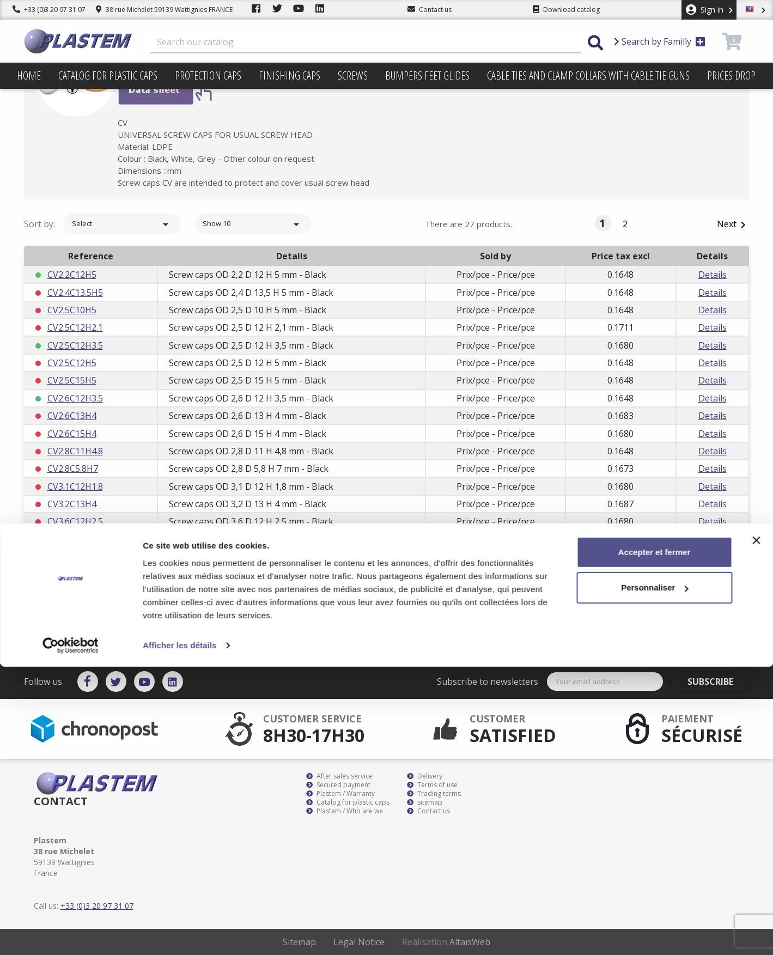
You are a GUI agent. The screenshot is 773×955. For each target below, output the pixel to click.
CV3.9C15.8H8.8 (78, 575)
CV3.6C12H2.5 (75, 521)
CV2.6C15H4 (71, 434)
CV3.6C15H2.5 (75, 539)
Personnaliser (654, 875)
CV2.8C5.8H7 (72, 469)
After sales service (339, 776)
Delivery (424, 776)
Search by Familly (659, 41)
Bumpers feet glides (427, 75)
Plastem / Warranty (340, 793)
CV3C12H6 (68, 610)
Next (733, 225)
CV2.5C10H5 (71, 310)
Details (712, 275)
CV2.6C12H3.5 (75, 398)
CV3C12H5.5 (71, 592)
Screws (353, 75)
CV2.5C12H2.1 (75, 327)
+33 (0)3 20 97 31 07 (49, 9)
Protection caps (208, 75)
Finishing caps (289, 75)
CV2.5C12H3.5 (75, 345)
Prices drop (731, 75)
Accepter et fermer (654, 840)
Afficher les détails (179, 933)
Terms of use (432, 785)
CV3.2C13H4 (71, 504)
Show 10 (253, 224)
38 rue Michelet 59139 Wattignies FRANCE (164, 9)
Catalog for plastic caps (107, 75)
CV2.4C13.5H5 (75, 293)
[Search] (365, 42)
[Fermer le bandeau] (756, 828)
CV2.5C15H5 (71, 380)
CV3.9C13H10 (74, 557)
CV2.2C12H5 (71, 275)
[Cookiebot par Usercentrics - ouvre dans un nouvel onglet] (70, 934)
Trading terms (434, 793)
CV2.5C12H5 (71, 363)
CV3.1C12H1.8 (75, 486)
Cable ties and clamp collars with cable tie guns (588, 75)
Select (122, 224)
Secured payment (338, 785)
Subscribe (718, 682)
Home (29, 75)
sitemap (424, 802)
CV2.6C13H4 (71, 416)
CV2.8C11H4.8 (75, 451)
